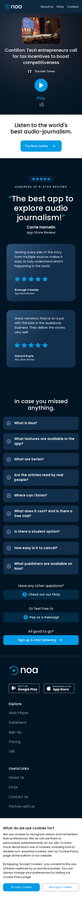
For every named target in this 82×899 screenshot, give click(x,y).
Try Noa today (41, 146)
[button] (41, 423)
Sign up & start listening (41, 640)
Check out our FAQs (41, 594)
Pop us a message (41, 617)
